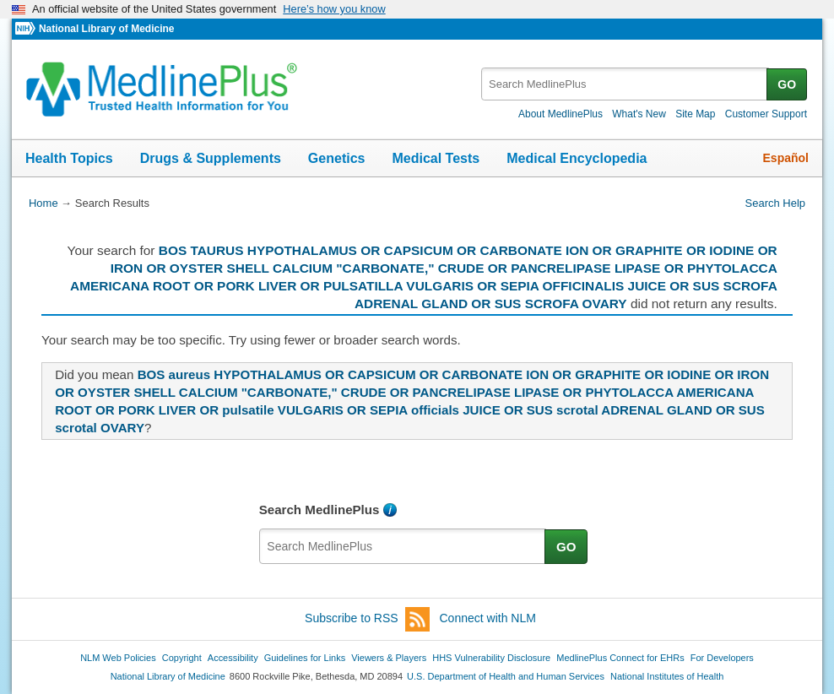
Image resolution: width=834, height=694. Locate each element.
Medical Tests (435, 158)
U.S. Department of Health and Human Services (505, 676)
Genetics (337, 158)
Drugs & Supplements (210, 158)
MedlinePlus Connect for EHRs (620, 658)
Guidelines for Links (304, 658)
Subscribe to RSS (367, 619)
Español (786, 158)
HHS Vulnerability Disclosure (491, 658)
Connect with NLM (488, 618)
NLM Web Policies (118, 658)
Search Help (775, 203)
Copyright (182, 658)
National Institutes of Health (666, 676)
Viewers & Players (388, 658)
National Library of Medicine (106, 29)
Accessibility (233, 658)
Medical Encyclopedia (576, 158)
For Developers (722, 658)
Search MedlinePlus (319, 509)
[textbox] (625, 84)
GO (786, 84)
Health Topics (69, 158)
